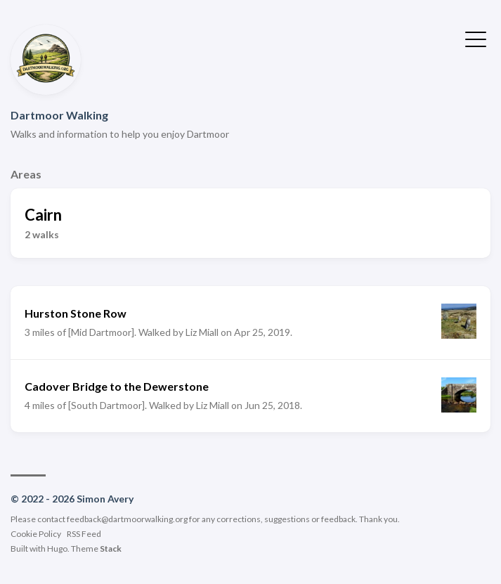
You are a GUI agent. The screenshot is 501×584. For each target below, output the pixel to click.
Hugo (57, 548)
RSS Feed (84, 533)
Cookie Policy (36, 533)
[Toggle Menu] (475, 38)
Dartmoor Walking (59, 115)
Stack (111, 548)
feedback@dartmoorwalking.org (127, 519)
